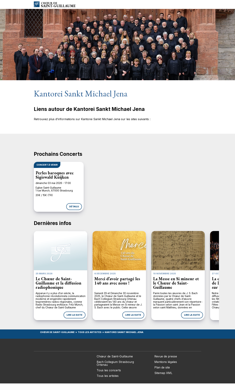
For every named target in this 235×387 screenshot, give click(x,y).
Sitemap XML (163, 373)
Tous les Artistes (89, 332)
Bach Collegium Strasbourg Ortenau (115, 363)
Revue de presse (165, 356)
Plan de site (162, 367)
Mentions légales (165, 362)
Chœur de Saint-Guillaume (57, 332)
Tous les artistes (108, 376)
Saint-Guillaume (58, 4)
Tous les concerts (109, 370)
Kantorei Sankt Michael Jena (124, 332)
